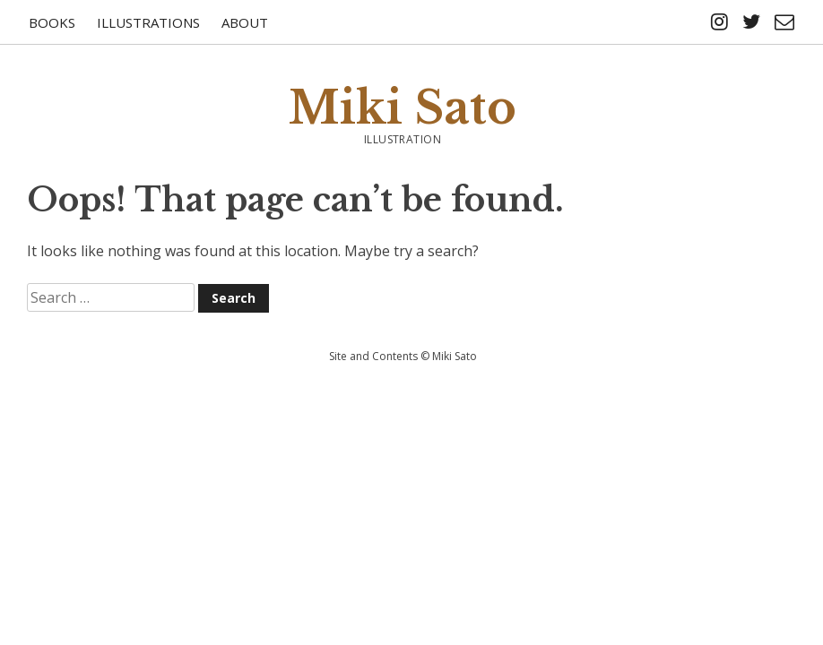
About (244, 22)
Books (52, 22)
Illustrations (148, 22)
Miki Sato (402, 108)
